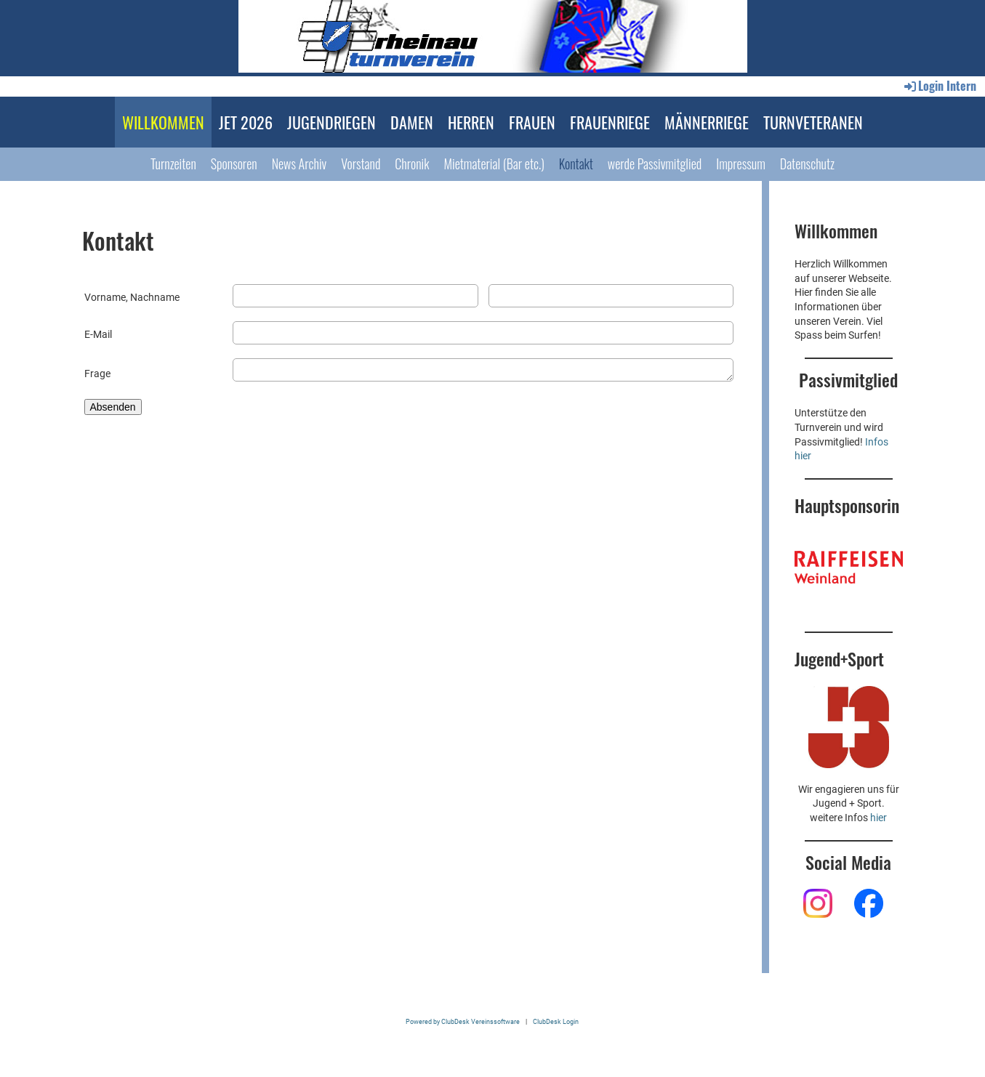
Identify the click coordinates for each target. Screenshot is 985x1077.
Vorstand (360, 163)
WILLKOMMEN (163, 122)
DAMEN (411, 122)
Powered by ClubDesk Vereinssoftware (463, 1021)
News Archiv (299, 163)
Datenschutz (807, 163)
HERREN (471, 122)
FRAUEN (532, 122)
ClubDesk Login (556, 1021)
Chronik (412, 163)
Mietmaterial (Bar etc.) (493, 163)
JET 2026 (246, 122)
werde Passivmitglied (654, 163)
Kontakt (576, 163)
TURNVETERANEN (813, 122)
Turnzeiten (173, 163)
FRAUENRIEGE (610, 122)
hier (878, 817)
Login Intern (939, 85)
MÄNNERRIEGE (706, 122)
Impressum (740, 163)
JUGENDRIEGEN (331, 122)
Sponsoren (234, 163)
